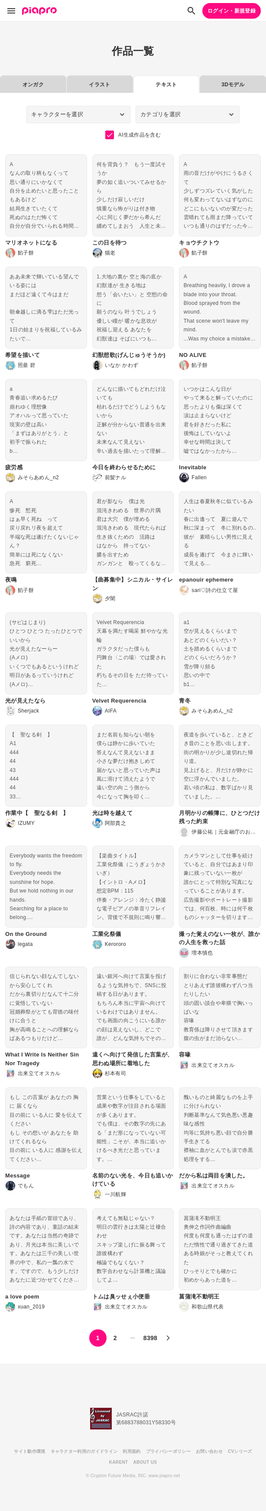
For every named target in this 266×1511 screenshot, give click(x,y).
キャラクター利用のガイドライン (84, 1451)
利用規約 (131, 1451)
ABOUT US (145, 1462)
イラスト (99, 85)
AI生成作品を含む (133, 135)
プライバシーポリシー (168, 1451)
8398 (150, 1337)
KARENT (118, 1462)
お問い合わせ (209, 1451)
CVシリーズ (240, 1451)
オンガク (33, 85)
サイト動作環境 (29, 1451)
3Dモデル (232, 85)
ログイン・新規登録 (232, 11)
